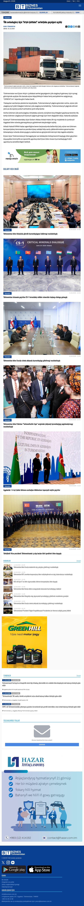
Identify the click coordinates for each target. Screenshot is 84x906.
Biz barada (5, 880)
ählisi (79, 560)
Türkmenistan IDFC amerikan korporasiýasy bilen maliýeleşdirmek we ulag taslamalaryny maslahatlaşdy (43, 574)
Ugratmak (42, 744)
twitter (3, 862)
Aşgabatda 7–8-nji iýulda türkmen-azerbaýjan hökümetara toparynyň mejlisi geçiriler (31, 490)
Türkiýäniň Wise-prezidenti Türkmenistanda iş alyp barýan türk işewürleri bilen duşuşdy (32, 553)
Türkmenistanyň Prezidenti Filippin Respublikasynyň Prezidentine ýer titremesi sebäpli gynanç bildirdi (42, 610)
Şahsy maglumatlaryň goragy (10, 884)
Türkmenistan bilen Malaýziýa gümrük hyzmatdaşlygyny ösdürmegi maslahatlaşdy (30, 234)
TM (73, 1)
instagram (8, 862)
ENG (68, 1)
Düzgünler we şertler (8, 882)
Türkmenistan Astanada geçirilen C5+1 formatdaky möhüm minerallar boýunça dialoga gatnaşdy (35, 297)
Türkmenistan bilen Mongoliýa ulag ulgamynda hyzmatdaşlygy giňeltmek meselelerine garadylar (41, 596)
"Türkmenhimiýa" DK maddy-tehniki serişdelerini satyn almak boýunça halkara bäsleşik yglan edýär (32, 696)
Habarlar (7, 560)
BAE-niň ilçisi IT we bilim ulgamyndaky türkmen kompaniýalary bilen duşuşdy (35, 581)
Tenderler (7, 675)
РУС (78, 1)
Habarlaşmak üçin (7, 887)
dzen (12, 862)
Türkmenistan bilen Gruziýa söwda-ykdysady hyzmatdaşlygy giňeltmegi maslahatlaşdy (31, 360)
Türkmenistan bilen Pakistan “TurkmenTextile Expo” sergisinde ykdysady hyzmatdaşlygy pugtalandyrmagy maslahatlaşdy (38, 425)
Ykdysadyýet (7, 17)
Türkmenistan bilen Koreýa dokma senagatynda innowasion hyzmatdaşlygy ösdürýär (37, 589)
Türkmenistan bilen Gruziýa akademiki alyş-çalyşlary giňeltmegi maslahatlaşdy (36, 567)
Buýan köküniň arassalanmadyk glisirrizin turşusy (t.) (32, 12)
